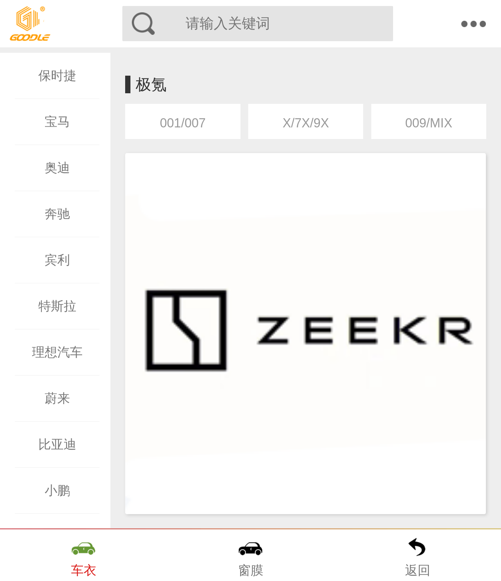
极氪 (151, 84)
